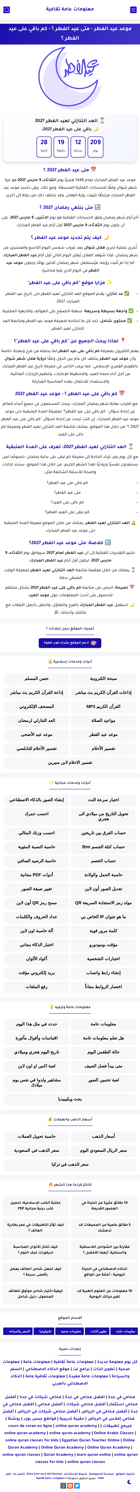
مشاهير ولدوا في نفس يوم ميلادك (36, 1083)
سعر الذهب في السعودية (36, 1150)
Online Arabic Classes (114, 1434)
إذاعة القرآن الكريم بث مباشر (36, 692)
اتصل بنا (19, 1474)
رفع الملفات (37, 987)
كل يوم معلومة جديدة (117, 1362)
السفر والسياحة (19, 1331)
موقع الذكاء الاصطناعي (47, 1370)
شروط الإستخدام (75, 1474)
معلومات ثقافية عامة (45, 1377)
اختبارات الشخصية (103, 959)
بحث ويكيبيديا (70, 1099)
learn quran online (94, 1455)
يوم (95, 151)
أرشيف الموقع (125, 1474)
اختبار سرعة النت (103, 800)
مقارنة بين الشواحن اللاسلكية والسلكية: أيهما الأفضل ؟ (105, 1250)
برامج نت (81, 1370)
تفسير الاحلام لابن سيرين (70, 762)
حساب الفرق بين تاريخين (103, 833)
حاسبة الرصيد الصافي (36, 861)
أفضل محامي (50, 1405)
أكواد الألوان (36, 959)
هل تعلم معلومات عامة (103, 1038)
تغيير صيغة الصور (36, 889)
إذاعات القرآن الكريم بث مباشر (103, 692)
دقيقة (61, 151)
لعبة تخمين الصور (103, 1080)
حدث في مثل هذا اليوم (36, 1024)
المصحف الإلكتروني (36, 706)
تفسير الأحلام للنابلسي (37, 748)
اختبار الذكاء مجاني (36, 945)
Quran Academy (58, 1455)
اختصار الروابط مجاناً (103, 987)
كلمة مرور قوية (103, 931)
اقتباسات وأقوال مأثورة (36, 1038)
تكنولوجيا (45, 1331)
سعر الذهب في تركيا (70, 1164)
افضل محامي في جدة (85, 1398)
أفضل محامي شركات (86, 1405)
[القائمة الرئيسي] (133, 10)
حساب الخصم (103, 861)
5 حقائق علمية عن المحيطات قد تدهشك (105, 1228)
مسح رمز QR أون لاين (36, 903)
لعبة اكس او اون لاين (36, 1066)
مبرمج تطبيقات (117, 1426)
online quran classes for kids (32, 1441)
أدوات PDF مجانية (36, 875)
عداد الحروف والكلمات (36, 917)
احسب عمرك (37, 814)
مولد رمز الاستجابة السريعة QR (103, 903)
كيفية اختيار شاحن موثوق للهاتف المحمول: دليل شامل (35, 1294)
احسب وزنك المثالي (36, 833)
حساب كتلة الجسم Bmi (103, 847)
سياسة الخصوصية (101, 1474)
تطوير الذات (99, 1331)
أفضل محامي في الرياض (104, 1412)
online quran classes (21, 1455)
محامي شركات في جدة (40, 1398)
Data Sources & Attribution (44, 1474)
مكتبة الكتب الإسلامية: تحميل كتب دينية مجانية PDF (35, 1206)
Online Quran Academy (62, 1448)
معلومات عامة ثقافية (70, 9)
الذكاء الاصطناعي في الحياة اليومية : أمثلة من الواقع (104, 1272)
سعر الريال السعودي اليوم (103, 1150)
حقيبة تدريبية (72, 1419)
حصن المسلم (37, 678)
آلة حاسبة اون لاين (36, 931)
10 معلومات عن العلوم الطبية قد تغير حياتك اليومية (104, 1294)
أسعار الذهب (103, 1136)
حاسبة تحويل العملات (37, 1136)
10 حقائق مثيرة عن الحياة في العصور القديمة (104, 1206)
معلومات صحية (71, 1331)
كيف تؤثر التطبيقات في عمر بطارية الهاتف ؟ (35, 1228)
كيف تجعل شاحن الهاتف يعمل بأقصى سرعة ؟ (35, 1272)
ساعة (78, 151)
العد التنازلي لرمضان (36, 720)
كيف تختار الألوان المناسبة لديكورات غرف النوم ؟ (35, 1250)
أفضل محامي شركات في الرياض (47, 1412)
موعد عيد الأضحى (36, 734)
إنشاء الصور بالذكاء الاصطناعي (36, 800)
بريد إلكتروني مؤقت (36, 973)
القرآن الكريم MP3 (103, 706)
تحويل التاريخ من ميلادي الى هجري (103, 816)
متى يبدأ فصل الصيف (103, 1066)
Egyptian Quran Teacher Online (91, 1441)
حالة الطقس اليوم (103, 1052)
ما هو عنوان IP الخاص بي (103, 917)
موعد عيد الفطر (103, 734)
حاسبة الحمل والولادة (103, 875)
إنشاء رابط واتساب (103, 973)
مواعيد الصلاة (103, 720)
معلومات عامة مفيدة (88, 1377)
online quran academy (76, 1426)
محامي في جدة (121, 1398)
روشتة (14, 1419)
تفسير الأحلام (103, 748)
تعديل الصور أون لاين (103, 889)
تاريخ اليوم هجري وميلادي (36, 1052)
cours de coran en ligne (30, 1426)
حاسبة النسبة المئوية (36, 847)
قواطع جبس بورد (40, 1419)
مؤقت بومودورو (103, 945)
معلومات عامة (103, 1024)
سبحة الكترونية (103, 678)
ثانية (44, 151)
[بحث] (6, 10)
